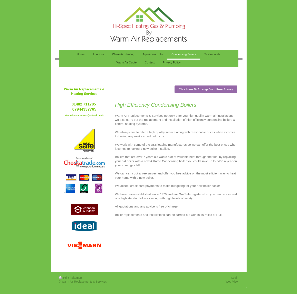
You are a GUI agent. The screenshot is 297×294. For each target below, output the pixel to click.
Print (64, 277)
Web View (232, 281)
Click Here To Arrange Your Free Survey (206, 89)
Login (234, 277)
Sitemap (76, 277)
